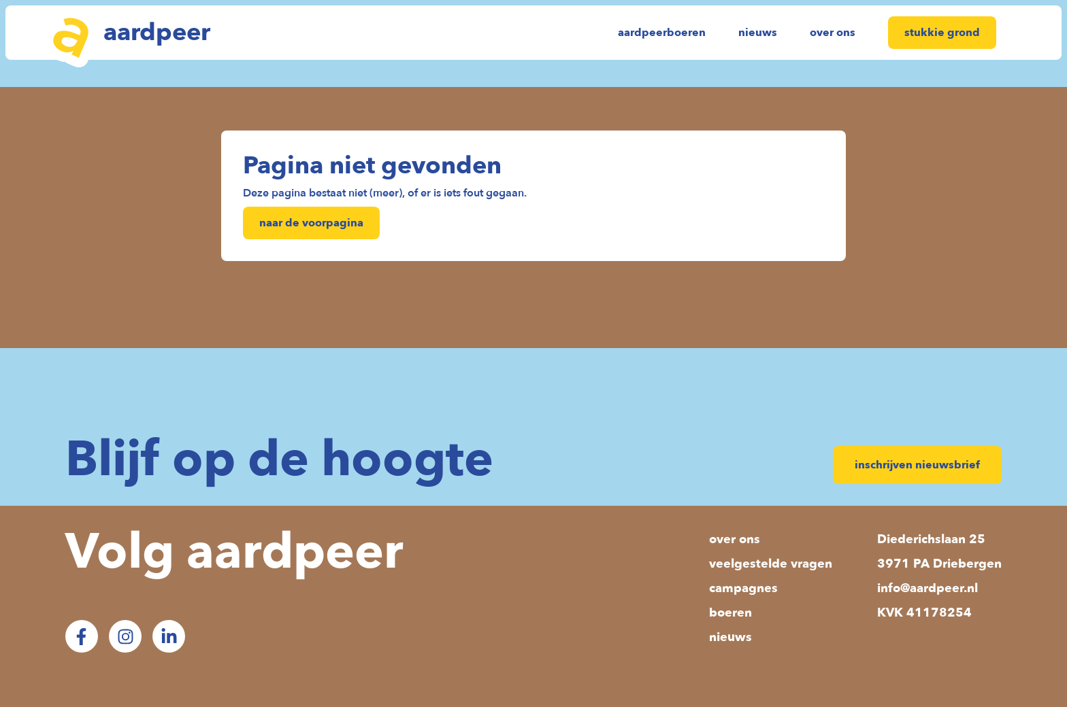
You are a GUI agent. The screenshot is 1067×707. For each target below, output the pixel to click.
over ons (832, 32)
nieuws (757, 32)
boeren (730, 612)
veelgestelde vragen (770, 563)
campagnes (743, 588)
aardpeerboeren (662, 32)
